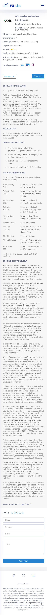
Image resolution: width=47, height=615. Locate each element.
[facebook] (13, 575)
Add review (23, 560)
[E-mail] (23, 533)
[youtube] (33, 575)
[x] (23, 575)
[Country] (23, 526)
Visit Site (38, 76)
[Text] (23, 547)
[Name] (23, 520)
